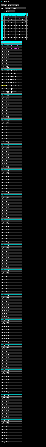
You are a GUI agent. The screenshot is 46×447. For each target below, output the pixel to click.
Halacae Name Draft (14, 47)
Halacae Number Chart (14, 48)
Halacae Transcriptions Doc (15, 50)
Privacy (27, 445)
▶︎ (27, 13)
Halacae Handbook (14, 45)
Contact (24, 445)
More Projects (20, 445)
